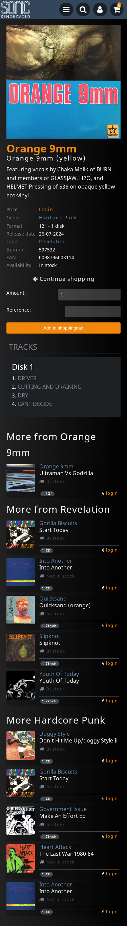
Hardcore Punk (58, 217)
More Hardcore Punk (55, 719)
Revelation (52, 241)
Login (46, 209)
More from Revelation (58, 509)
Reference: (18, 310)
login (112, 493)
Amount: (16, 293)
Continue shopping (63, 279)
